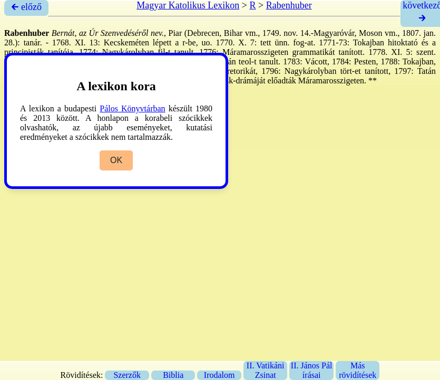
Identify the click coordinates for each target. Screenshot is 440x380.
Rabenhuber (289, 5)
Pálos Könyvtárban (132, 108)
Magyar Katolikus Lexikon (187, 5)
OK (116, 160)
